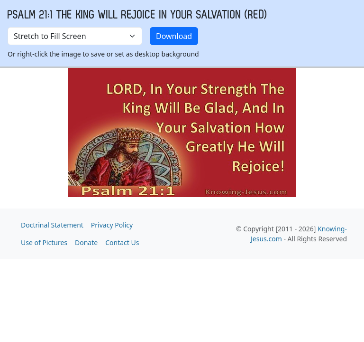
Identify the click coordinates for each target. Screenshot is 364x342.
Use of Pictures (44, 242)
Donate (86, 242)
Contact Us (122, 242)
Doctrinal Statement (52, 224)
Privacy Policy (112, 224)
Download (174, 36)
